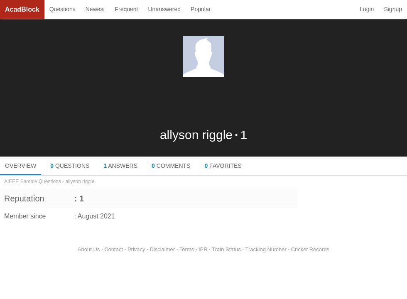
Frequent (126, 9)
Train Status (226, 249)
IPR (203, 249)
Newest (95, 9)
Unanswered (164, 9)
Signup (393, 9)
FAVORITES (222, 165)
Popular (201, 9)
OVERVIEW (20, 165)
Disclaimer (162, 249)
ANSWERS (120, 165)
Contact (113, 249)
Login (367, 9)
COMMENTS (171, 165)
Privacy (136, 249)
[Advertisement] (203, 102)
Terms (186, 249)
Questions (62, 9)
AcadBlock (22, 9)
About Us (89, 249)
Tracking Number (266, 249)
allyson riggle (79, 181)
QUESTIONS (69, 165)
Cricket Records (310, 249)
